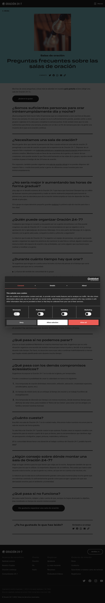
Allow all (83, 322)
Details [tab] (52, 285)
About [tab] (84, 285)
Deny (21, 322)
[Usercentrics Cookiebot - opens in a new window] (89, 279)
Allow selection (52, 322)
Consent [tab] (21, 285)
